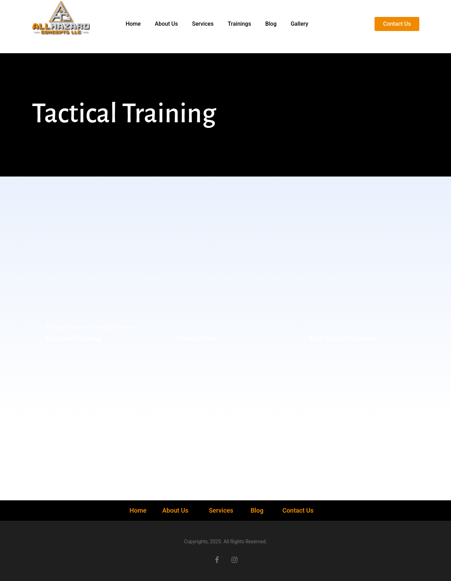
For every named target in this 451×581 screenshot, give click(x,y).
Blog (257, 510)
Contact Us (298, 510)
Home (138, 510)
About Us (176, 510)
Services (221, 510)
